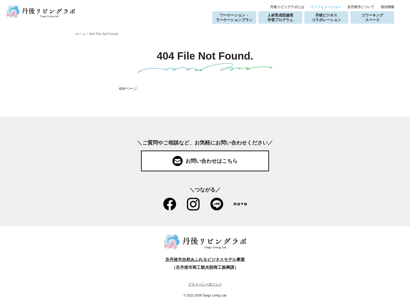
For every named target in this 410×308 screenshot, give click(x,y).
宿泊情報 (387, 7)
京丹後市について (360, 7)
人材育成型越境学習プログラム (280, 17)
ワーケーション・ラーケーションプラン (234, 17)
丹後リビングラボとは (287, 7)
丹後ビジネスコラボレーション (326, 17)
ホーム (80, 34)
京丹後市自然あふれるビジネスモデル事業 (205, 260)
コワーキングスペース (372, 17)
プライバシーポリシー (205, 284)
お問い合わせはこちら (211, 161)
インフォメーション (325, 7)
